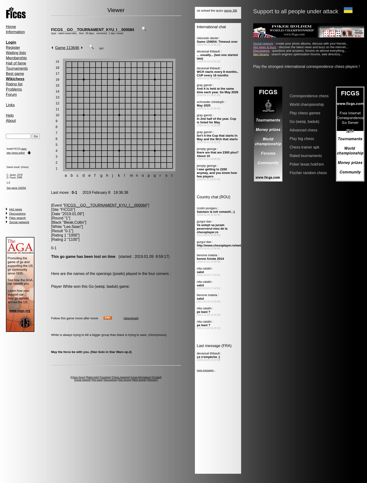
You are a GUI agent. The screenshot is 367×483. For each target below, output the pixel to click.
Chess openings (120, 377)
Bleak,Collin (74, 222)
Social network (19, 222)
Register (13, 48)
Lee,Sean (72, 227)
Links (10, 105)
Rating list (14, 84)
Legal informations (141, 377)
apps (24, 149)
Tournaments (17, 68)
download (131, 318)
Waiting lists (16, 53)
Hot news (15, 209)
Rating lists (92, 377)
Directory (152, 380)
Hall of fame (16, 63)
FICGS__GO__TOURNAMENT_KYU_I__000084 (92, 30)
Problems (14, 89)
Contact (157, 377)
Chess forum (78, 377)
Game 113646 (67, 48)
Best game (15, 74)
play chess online (16, 153)
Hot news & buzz (264, 47)
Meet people (139, 380)
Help (10, 115)
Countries (105, 377)
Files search (17, 218)
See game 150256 (16, 188)
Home (11, 27)
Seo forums (125, 380)
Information (15, 32)
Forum (11, 95)
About (11, 121)
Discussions (17, 213)
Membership (16, 58)
